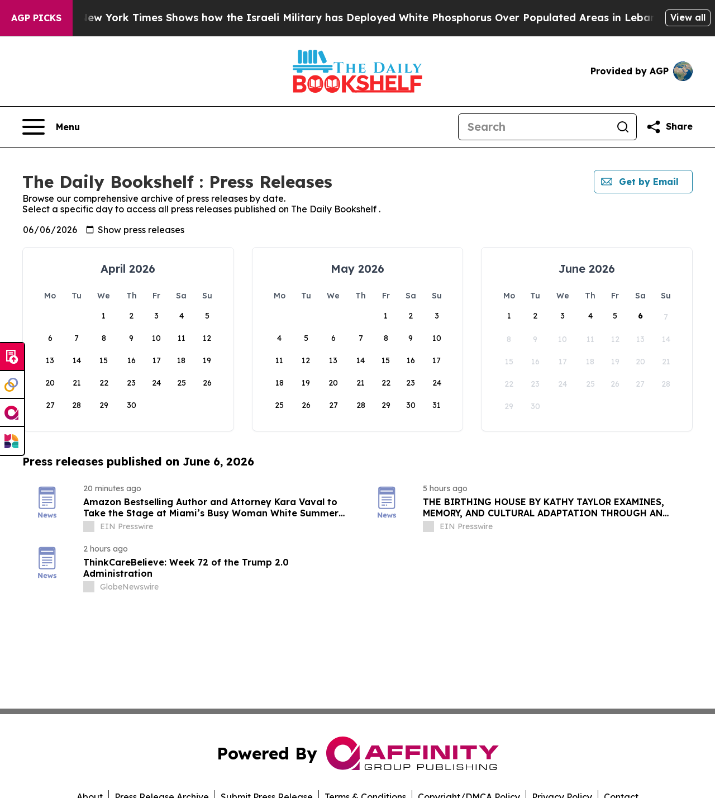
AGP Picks (36, 17)
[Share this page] (669, 127)
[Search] (534, 127)
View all (688, 17)
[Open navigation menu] (51, 127)
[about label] (88, 526)
